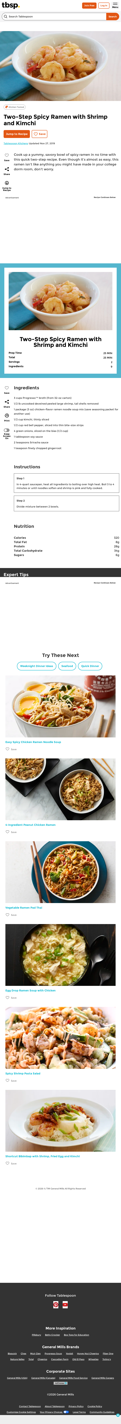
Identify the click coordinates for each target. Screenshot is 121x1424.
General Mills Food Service (73, 1378)
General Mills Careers (102, 1378)
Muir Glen (35, 1353)
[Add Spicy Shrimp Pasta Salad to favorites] (7, 1080)
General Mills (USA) (17, 1378)
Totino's (106, 1359)
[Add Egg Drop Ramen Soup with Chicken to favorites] (7, 997)
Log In (103, 5)
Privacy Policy (76, 1406)
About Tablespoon (55, 1406)
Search (113, 16)
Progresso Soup (53, 1353)
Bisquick (12, 1353)
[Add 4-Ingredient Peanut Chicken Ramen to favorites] (7, 832)
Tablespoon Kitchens (16, 143)
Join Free (89, 5)
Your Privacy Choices (54, 1412)
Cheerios (42, 1359)
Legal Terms (79, 1412)
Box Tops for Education (76, 1334)
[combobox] (54, 16)
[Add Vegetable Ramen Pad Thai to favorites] (7, 914)
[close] (118, 1416)
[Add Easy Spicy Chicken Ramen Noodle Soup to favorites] (7, 749)
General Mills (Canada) (43, 1378)
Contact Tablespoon (30, 1406)
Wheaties (93, 1359)
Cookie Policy (95, 1406)
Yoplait (69, 1353)
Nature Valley (17, 1359)
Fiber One (108, 1353)
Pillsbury (36, 1334)
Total (31, 1359)
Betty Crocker (52, 1334)
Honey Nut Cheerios (88, 1353)
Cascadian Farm (59, 1359)
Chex (23, 1353)
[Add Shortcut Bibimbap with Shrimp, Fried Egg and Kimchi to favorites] (7, 1163)
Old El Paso (78, 1359)
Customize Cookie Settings (21, 1412)
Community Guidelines (102, 1412)
